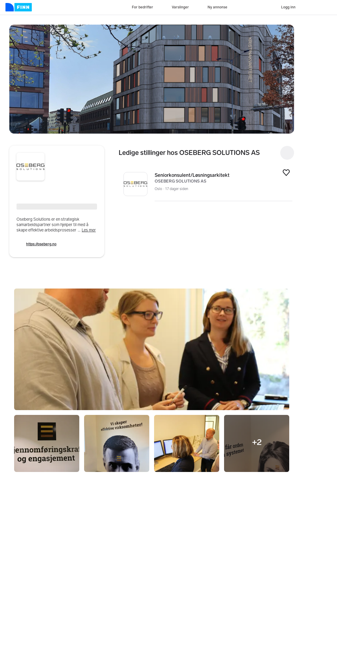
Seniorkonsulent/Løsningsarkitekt (216, 175)
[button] (151, 79)
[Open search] (287, 153)
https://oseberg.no (41, 244)
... (87, 230)
